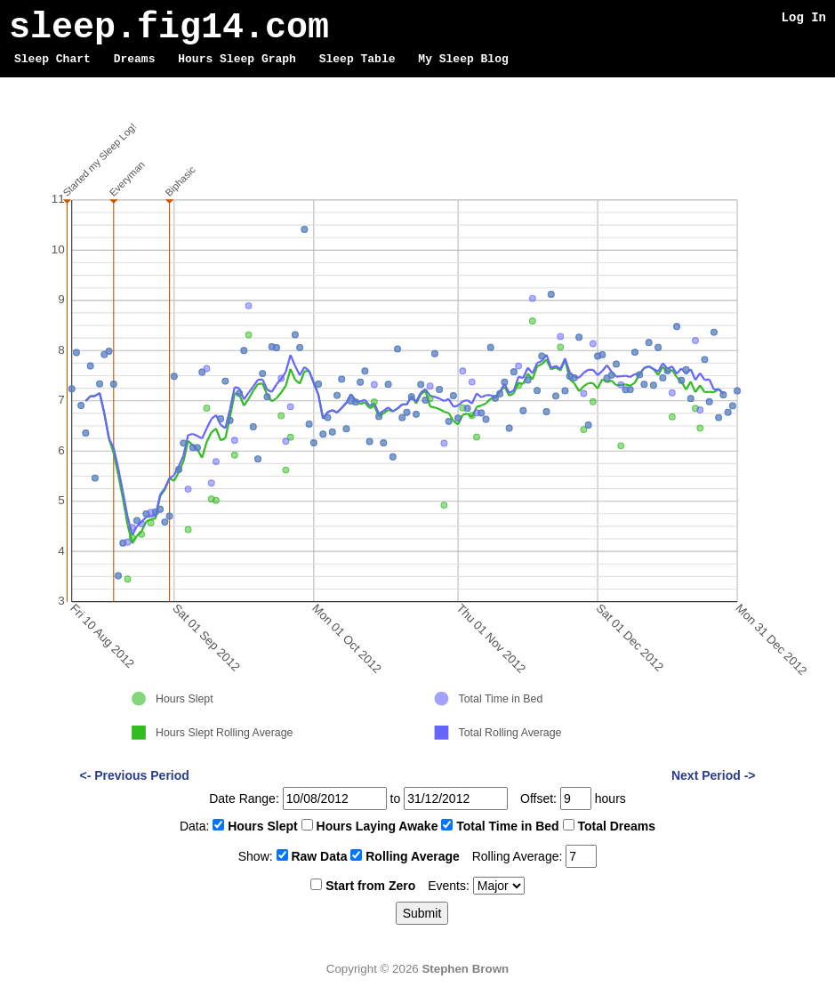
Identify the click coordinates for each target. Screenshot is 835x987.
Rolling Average (412, 856)
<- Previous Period (134, 775)
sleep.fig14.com (169, 28)
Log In (804, 17)
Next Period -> (713, 775)
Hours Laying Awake (377, 826)
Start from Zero (370, 886)
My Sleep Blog (463, 60)
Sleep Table (357, 60)
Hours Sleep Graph (237, 60)
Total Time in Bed (507, 826)
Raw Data (319, 856)
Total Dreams (616, 826)
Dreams (135, 60)
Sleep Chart (52, 60)
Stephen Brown (465, 968)
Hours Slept (263, 826)
